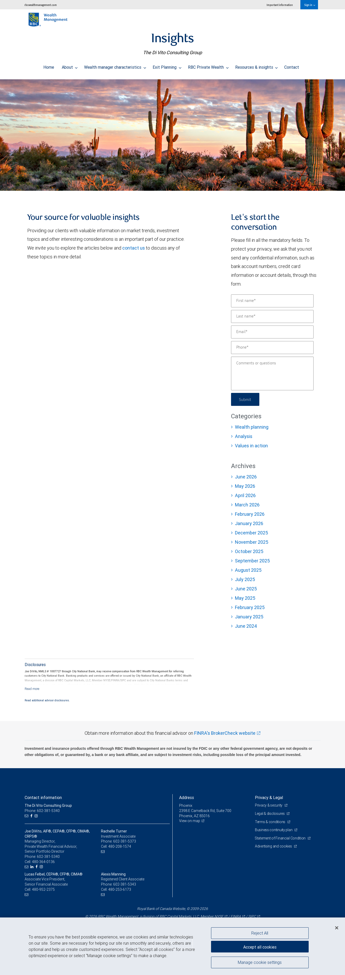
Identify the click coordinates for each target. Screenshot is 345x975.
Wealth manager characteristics (115, 65)
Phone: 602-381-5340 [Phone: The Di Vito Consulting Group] (42, 810)
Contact (291, 65)
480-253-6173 (119, 889)
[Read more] (32, 689)
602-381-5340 (48, 856)
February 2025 (250, 607)
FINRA (236, 916)
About (70, 65)
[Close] (336, 928)
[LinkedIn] (32, 866)
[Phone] (272, 347)
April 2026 (245, 495)
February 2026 (250, 514)
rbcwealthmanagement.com (40, 4)
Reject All (259, 933)
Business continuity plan (274, 830)
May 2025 (245, 598)
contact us (133, 248)
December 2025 (251, 533)
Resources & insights (256, 65)
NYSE (218, 916)
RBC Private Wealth (208, 65)
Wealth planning (251, 427)
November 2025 (251, 542)
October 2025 (249, 551)
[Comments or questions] (272, 373)
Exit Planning (167, 65)
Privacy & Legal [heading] (269, 797)
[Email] (272, 332)
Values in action (251, 446)
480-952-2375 (43, 889)
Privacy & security (269, 805)
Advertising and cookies (274, 846)
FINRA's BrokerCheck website (224, 733)
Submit (245, 399)
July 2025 (245, 579)
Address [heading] (186, 797)
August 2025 (248, 570)
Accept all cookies (259, 946)
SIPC (252, 916)
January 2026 (249, 523)
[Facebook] (32, 816)
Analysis (243, 436)
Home (48, 65)
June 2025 (246, 589)
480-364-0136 (43, 861)
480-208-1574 (119, 846)
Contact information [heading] (43, 797)
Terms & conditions (270, 821)
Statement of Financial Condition (281, 838)
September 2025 (252, 561)
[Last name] (272, 316)
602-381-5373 (124, 841)
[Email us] (27, 816)
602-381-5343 (124, 884)
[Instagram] (37, 816)
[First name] (272, 300)
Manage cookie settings (260, 962)
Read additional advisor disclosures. (47, 700)
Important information (280, 4)
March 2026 (247, 505)
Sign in (309, 4)
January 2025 (249, 617)
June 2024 (246, 626)
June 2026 (246, 477)
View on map (189, 820)
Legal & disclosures (270, 813)
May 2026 (245, 486)
